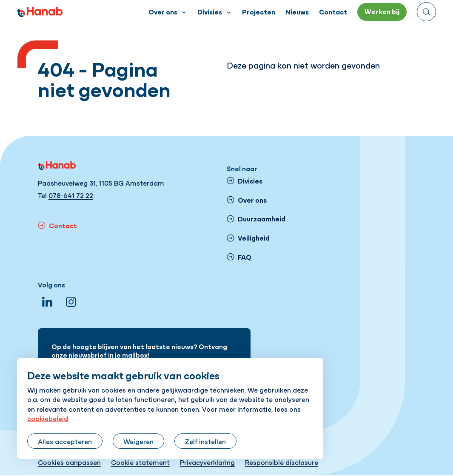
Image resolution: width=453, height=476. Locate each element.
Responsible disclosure (281, 462)
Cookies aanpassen (69, 462)
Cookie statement (140, 462)
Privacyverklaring (207, 462)
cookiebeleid (47, 418)
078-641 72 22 (70, 195)
